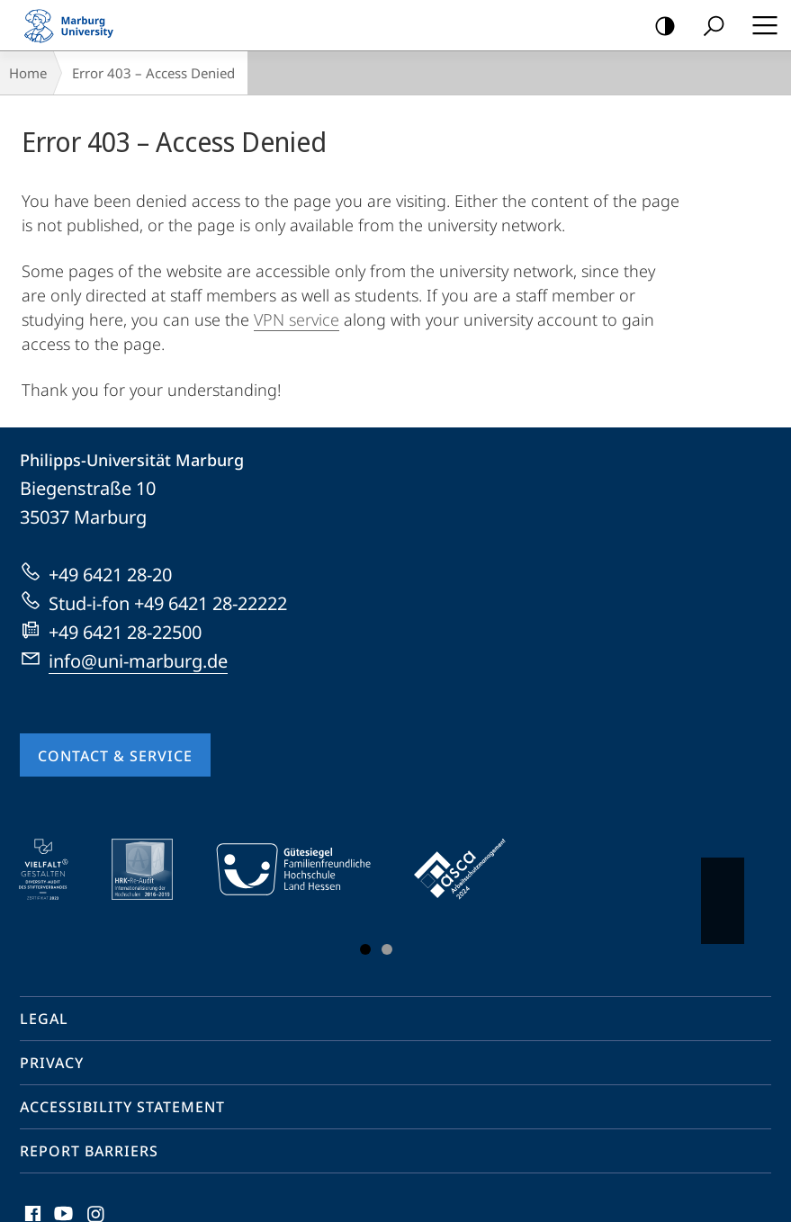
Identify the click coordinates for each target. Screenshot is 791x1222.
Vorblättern (721, 891)
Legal (44, 1019)
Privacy (52, 1063)
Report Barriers (89, 1151)
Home (28, 73)
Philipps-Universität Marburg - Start (76, 25)
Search (707, 26)
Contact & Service (115, 756)
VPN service (296, 319)
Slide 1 (365, 949)
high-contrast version (659, 26)
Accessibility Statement (122, 1107)
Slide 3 (387, 949)
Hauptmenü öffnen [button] (759, 25)
